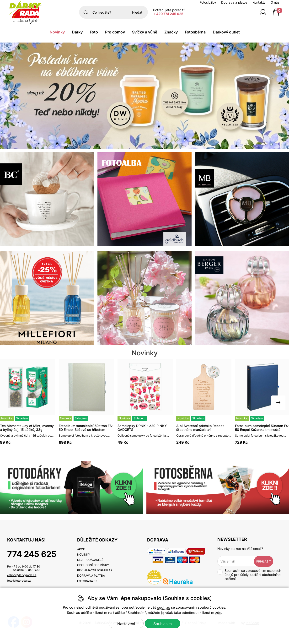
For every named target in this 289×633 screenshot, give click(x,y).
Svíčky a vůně (144, 32)
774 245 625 (31, 554)
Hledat (137, 12)
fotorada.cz (87, 581)
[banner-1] (144, 147)
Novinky (57, 32)
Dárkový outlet (226, 32)
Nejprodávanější (90, 560)
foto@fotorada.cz (19, 580)
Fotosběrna (195, 32)
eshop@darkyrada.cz (21, 575)
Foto (94, 32)
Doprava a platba (234, 2)
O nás (275, 2)
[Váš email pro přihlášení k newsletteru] (239, 561)
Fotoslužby (208, 2)
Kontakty (259, 2)
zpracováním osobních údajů (253, 572)
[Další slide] (278, 402)
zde (218, 613)
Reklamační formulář (94, 570)
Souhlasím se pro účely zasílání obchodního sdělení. (249, 574)
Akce (81, 549)
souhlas (163, 607)
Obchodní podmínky (93, 565)
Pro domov (115, 32)
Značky (171, 32)
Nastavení (126, 623)
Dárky (77, 32)
